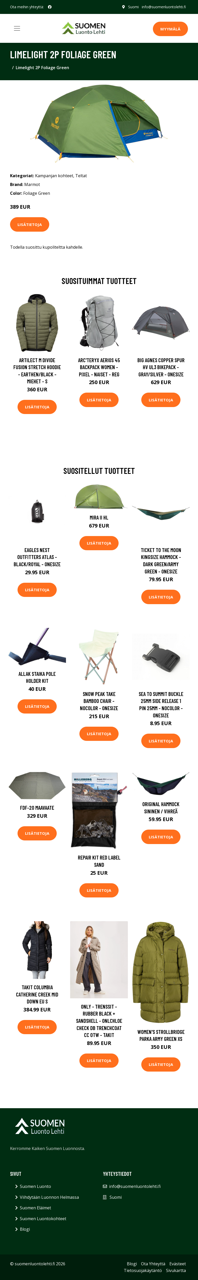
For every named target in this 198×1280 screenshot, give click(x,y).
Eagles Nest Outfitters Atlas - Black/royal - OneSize (37, 557)
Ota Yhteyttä (153, 1264)
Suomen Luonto (35, 1186)
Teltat (81, 176)
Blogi (25, 1229)
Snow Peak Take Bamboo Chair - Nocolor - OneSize (99, 701)
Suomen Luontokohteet (43, 1218)
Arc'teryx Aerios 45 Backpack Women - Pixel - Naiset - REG (99, 367)
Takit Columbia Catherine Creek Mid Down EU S (37, 994)
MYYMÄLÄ (170, 28)
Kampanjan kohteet (54, 176)
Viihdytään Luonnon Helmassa (49, 1197)
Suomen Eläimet (35, 1208)
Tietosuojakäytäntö (143, 1270)
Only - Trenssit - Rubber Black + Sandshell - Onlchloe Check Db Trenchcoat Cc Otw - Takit (99, 1020)
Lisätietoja (30, 224)
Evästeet (177, 1264)
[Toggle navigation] (17, 28)
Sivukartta (176, 1270)
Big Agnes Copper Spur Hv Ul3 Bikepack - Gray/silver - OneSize (161, 367)
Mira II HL (99, 517)
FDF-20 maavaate (37, 807)
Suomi (133, 6)
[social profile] (50, 7)
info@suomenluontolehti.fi (164, 6)
